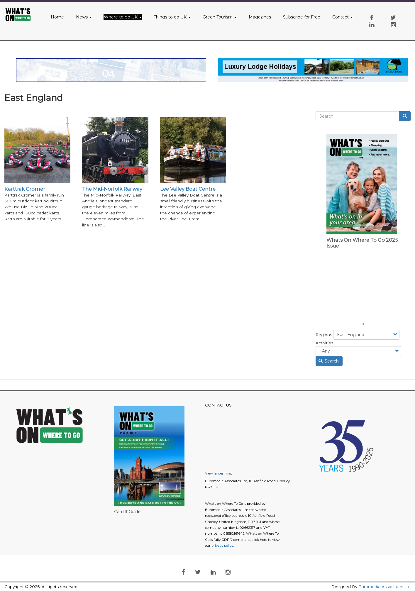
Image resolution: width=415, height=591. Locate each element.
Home (57, 17)
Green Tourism (220, 17)
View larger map (218, 473)
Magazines (260, 17)
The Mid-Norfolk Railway (112, 189)
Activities (324, 343)
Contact (342, 17)
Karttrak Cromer (24, 189)
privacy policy (222, 545)
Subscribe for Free (301, 17)
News (84, 17)
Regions (324, 334)
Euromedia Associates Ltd (384, 586)
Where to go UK (123, 17)
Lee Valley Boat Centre (188, 189)
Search (329, 361)
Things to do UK (172, 17)
